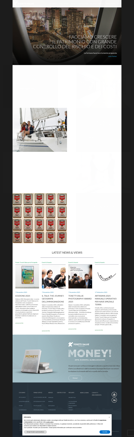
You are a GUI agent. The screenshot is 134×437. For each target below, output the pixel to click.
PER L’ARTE (90, 3)
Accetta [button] (104, 432)
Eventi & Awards (47, 262)
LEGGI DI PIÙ (19, 323)
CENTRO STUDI (81, 3)
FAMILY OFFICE (61, 3)
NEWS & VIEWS (108, 3)
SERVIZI (71, 3)
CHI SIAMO (51, 3)
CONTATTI (95, 392)
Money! (75, 378)
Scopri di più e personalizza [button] (35, 432)
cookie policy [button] (49, 422)
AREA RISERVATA (96, 395)
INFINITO (99, 3)
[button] (109, 417)
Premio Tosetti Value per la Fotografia (26, 262)
